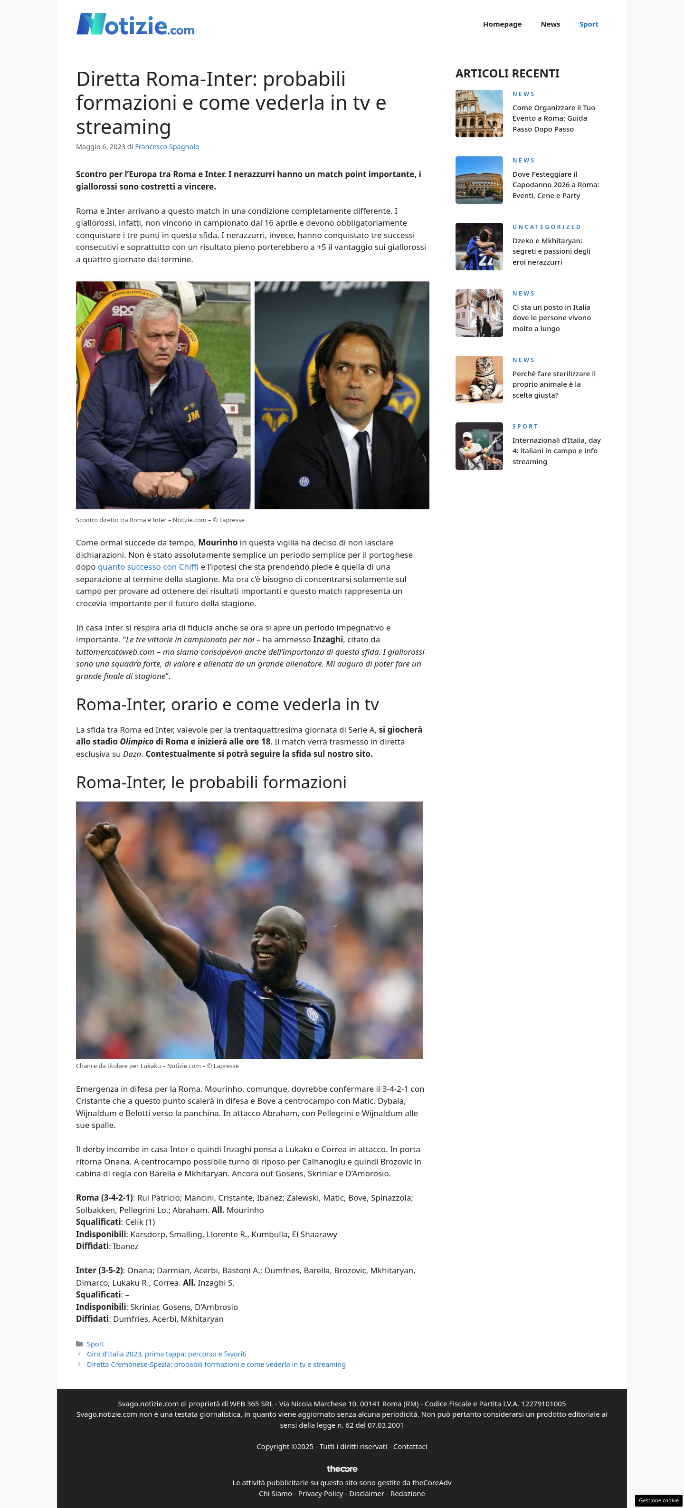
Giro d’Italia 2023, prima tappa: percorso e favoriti (167, 1353)
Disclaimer (366, 1493)
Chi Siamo (275, 1493)
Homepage (502, 24)
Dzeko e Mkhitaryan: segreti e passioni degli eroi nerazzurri (551, 251)
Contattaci (410, 1446)
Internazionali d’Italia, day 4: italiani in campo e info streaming (557, 450)
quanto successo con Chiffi (148, 566)
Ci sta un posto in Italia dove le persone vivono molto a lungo (552, 317)
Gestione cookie (659, 1500)
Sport (589, 24)
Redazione (407, 1493)
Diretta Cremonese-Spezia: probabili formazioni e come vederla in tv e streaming (216, 1364)
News (550, 24)
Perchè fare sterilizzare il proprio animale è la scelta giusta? (554, 384)
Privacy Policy (320, 1493)
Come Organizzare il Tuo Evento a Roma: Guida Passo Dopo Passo (554, 118)
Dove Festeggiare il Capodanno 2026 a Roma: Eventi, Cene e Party (556, 184)
